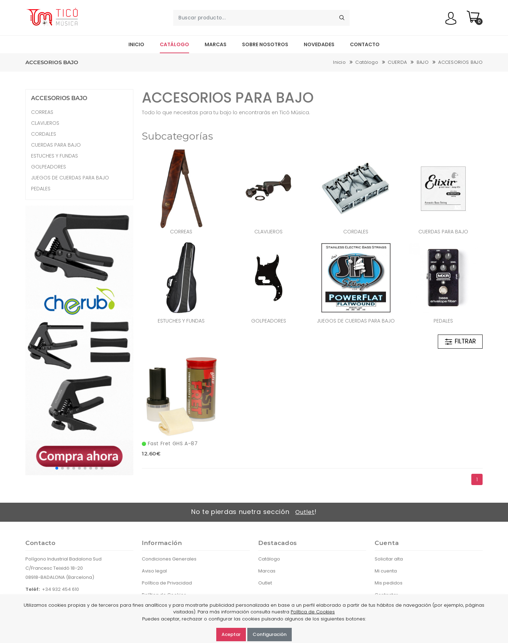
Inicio (136, 44)
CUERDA (397, 62)
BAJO (423, 62)
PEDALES (443, 320)
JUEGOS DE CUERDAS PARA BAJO (356, 320)
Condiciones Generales (169, 559)
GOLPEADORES (268, 320)
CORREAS (181, 231)
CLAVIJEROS (268, 231)
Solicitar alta (389, 559)
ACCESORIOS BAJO (460, 62)
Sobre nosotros (265, 44)
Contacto (365, 44)
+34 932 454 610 (60, 589)
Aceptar (231, 634)
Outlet (304, 512)
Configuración (269, 634)
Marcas (215, 44)
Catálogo (174, 44)
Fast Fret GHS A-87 (170, 443)
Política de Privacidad (167, 583)
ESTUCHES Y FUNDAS (181, 320)
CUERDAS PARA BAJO (443, 231)
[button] (56, 468)
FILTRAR (460, 341)
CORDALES (355, 231)
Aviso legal (154, 571)
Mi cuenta (386, 571)
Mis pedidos (389, 583)
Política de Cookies (313, 611)
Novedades (319, 44)
